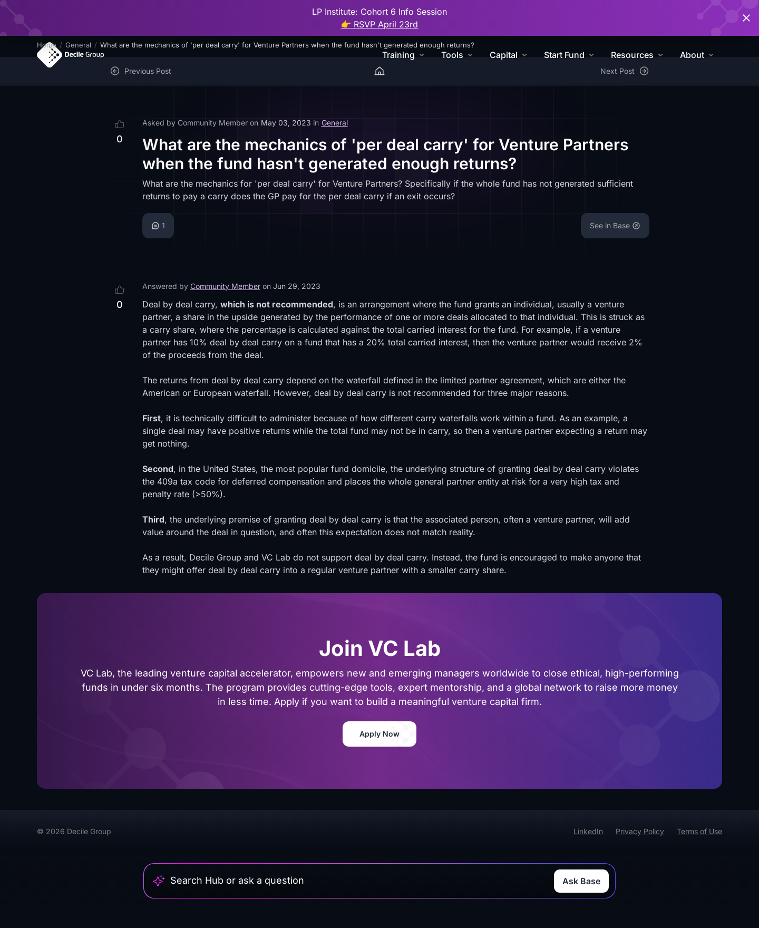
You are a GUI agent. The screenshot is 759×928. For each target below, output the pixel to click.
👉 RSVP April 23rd (380, 24)
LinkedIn (588, 831)
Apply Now (379, 733)
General (78, 45)
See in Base (615, 225)
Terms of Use (699, 831)
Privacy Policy (640, 831)
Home (46, 45)
